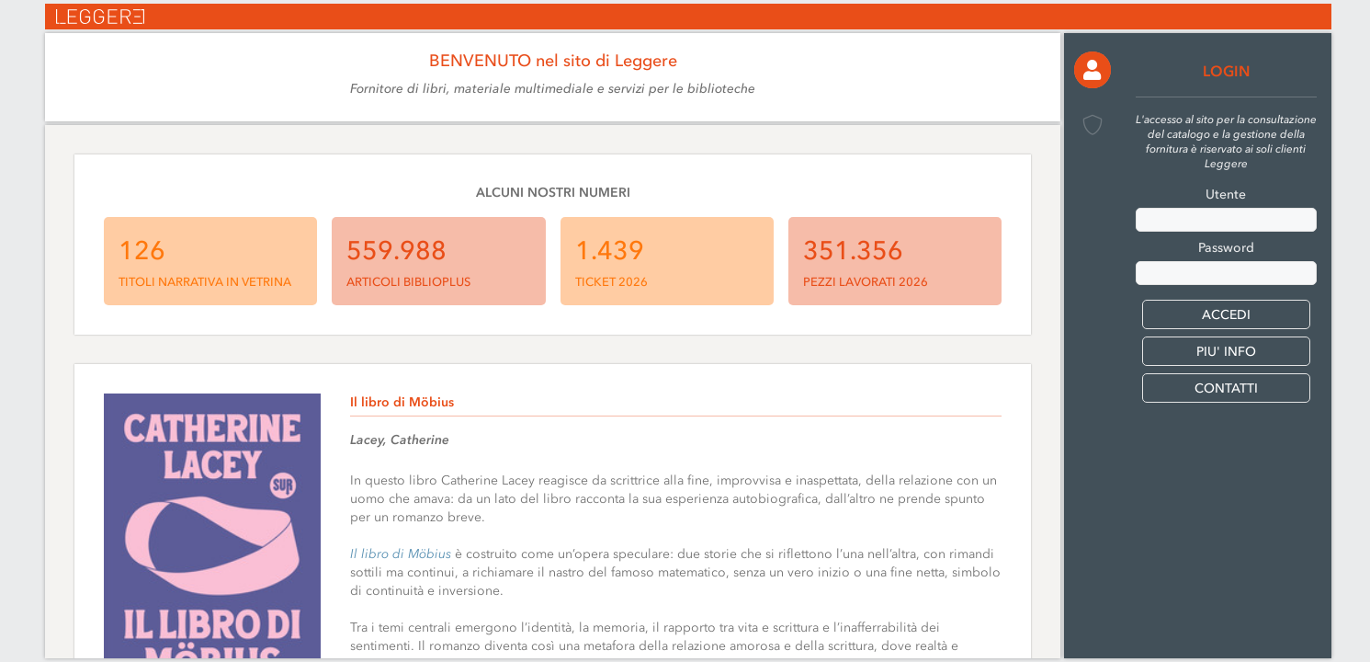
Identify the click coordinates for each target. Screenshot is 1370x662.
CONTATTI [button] (1226, 388)
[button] (1092, 69)
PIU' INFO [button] (1226, 352)
